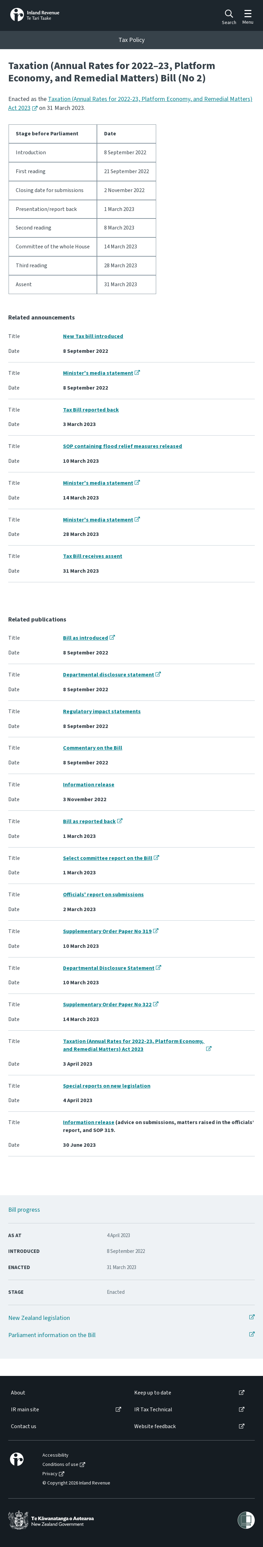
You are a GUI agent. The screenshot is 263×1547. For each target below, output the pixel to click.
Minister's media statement (98, 373)
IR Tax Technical (153, 1409)
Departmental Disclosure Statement (108, 968)
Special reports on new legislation (106, 1086)
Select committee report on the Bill (107, 858)
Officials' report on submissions (103, 894)
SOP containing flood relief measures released (122, 446)
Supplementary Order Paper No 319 (107, 931)
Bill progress (24, 1210)
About (18, 1393)
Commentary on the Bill (92, 748)
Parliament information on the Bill (52, 1335)
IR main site (25, 1409)
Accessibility (55, 1455)
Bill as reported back (89, 821)
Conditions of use (60, 1465)
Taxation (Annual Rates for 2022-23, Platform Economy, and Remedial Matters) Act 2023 (134, 1045)
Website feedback (155, 1426)
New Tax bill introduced (93, 336)
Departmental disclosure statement (108, 675)
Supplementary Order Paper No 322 (107, 1004)
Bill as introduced (85, 638)
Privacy (50, 1474)
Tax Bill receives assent (92, 556)
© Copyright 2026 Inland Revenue (76, 1483)
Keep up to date (152, 1393)
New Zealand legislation (39, 1318)
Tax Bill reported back (91, 410)
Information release (88, 784)
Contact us (23, 1426)
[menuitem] (65, 1393)
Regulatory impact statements (102, 711)
